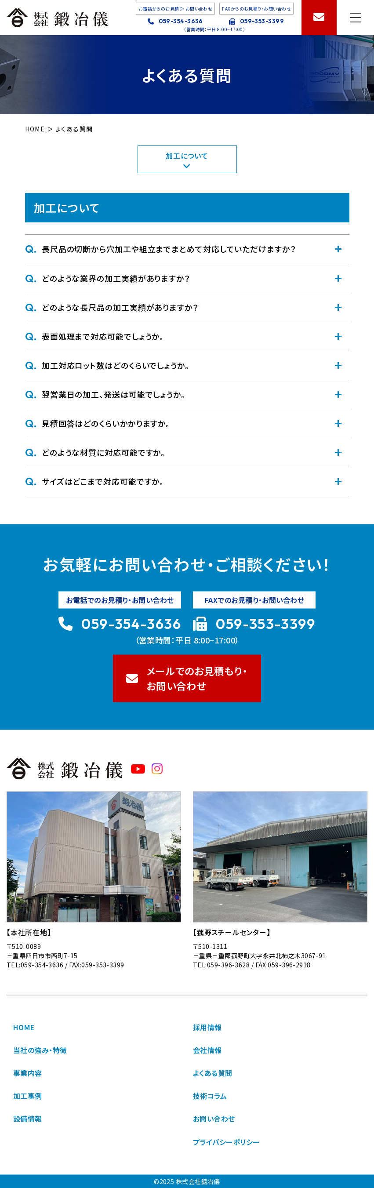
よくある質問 (212, 1073)
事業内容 (27, 1073)
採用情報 (207, 1027)
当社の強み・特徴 (40, 1050)
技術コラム (210, 1095)
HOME (24, 1027)
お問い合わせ (214, 1118)
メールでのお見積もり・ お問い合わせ (187, 678)
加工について (187, 159)
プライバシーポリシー (226, 1141)
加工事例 (27, 1095)
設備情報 (27, 1118)
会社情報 (207, 1050)
